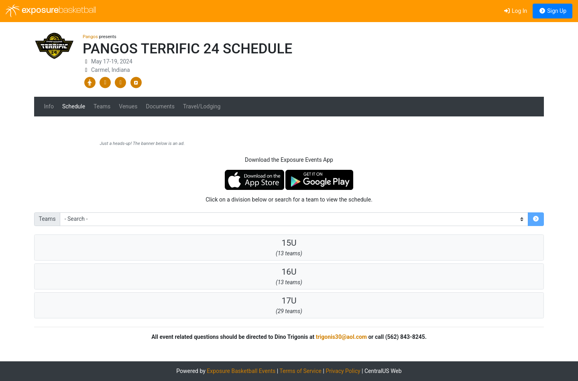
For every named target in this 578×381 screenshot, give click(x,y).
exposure (51, 10)
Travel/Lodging (201, 106)
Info (49, 106)
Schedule (73, 106)
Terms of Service (300, 371)
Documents (160, 106)
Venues (128, 106)
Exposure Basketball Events (241, 371)
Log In (515, 11)
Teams (102, 106)
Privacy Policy (343, 371)
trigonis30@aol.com (341, 337)
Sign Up (552, 11)
